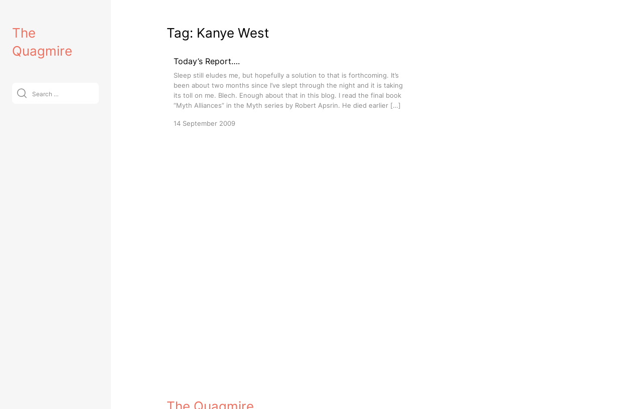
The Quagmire (210, 392)
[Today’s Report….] (292, 91)
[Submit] (22, 93)
